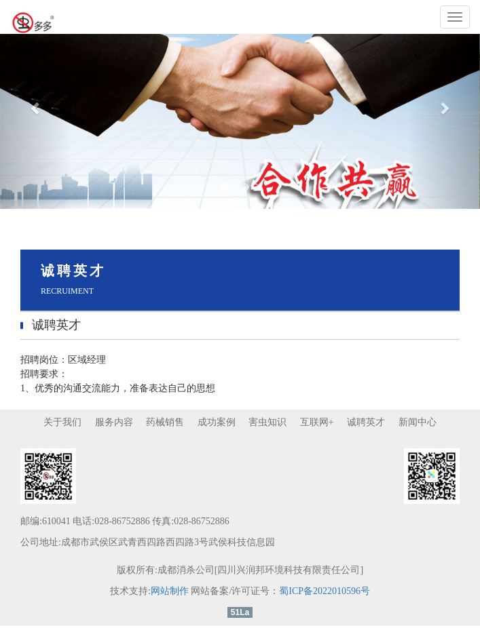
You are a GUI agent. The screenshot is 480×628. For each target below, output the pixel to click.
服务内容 (114, 422)
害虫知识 (267, 422)
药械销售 (165, 422)
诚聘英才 (366, 422)
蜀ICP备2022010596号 (324, 591)
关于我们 (62, 422)
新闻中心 (418, 422)
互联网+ (317, 422)
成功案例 (217, 422)
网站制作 (170, 591)
